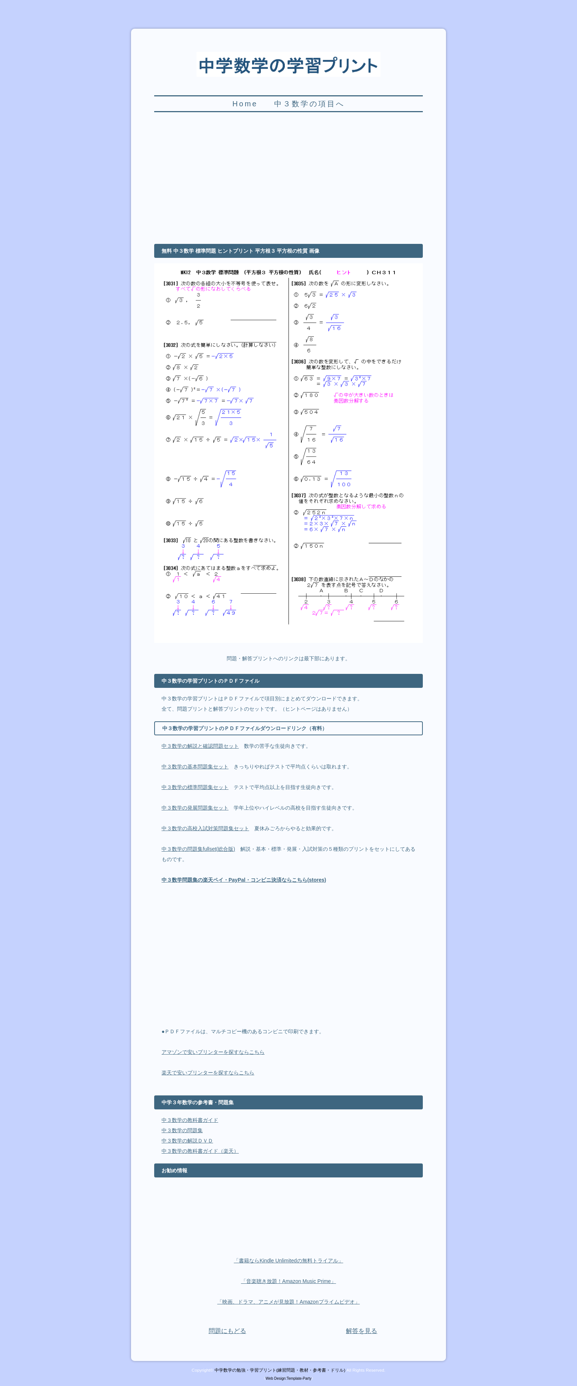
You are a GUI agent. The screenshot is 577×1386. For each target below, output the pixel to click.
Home (245, 104)
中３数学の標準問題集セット (195, 787)
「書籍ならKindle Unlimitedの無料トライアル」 (288, 1261)
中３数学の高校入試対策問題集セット (205, 828)
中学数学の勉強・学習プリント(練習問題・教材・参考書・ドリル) (280, 1370)
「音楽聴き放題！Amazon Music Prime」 (288, 1281)
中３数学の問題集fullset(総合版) (198, 849)
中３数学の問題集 (182, 1130)
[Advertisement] (288, 182)
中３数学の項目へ (309, 104)
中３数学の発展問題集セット (195, 808)
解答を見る (361, 1331)
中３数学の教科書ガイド (190, 1120)
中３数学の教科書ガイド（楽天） (200, 1151)
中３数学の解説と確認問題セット (200, 746)
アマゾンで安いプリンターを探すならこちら (213, 1052)
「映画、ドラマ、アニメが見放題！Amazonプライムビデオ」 (288, 1302)
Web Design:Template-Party (288, 1378)
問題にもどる (227, 1331)
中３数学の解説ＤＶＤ (187, 1141)
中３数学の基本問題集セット (195, 767)
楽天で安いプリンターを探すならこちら (208, 1073)
